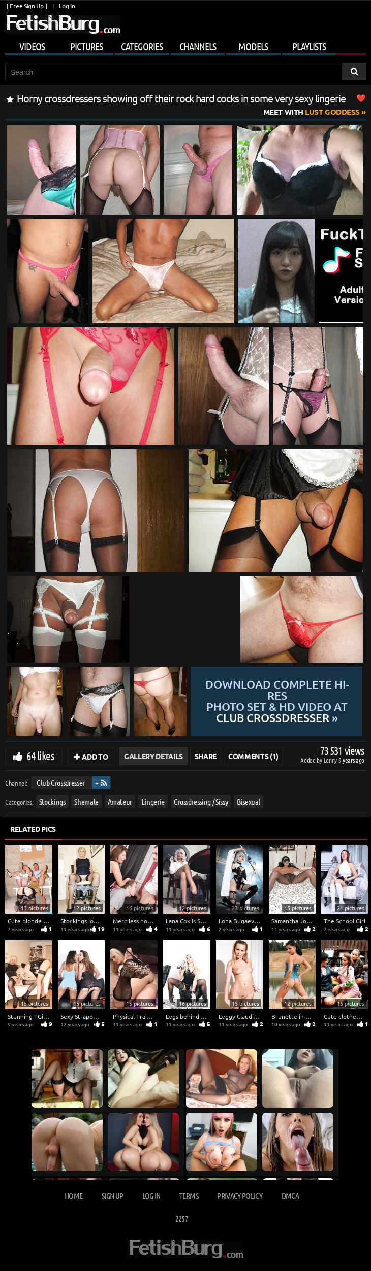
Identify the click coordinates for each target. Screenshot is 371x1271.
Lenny (331, 759)
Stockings (52, 801)
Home (73, 1195)
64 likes (40, 755)
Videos (32, 46)
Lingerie (153, 801)
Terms (188, 1195)
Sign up (112, 1195)
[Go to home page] (62, 24)
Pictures (86, 46)
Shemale (86, 801)
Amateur (120, 801)
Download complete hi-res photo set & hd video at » (277, 701)
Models (253, 46)
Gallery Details (153, 756)
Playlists (309, 46)
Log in (67, 6)
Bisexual (248, 801)
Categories (142, 46)
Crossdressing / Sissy (201, 801)
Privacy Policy (239, 1195)
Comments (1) (253, 756)
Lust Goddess (311, 112)
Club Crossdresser (61, 782)
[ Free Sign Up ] (27, 6)
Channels (197, 46)
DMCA (290, 1195)
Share (206, 756)
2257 (181, 1218)
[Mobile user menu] (185, 44)
